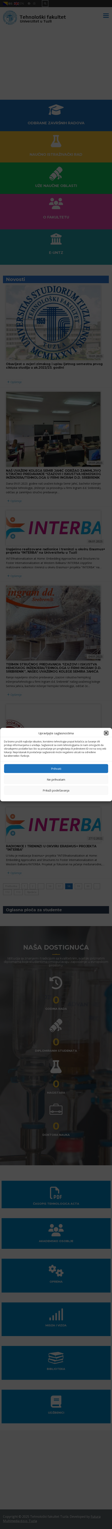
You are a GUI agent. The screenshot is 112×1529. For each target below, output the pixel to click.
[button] (106, 733)
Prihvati (56, 769)
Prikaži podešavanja (56, 790)
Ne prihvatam (56, 779)
